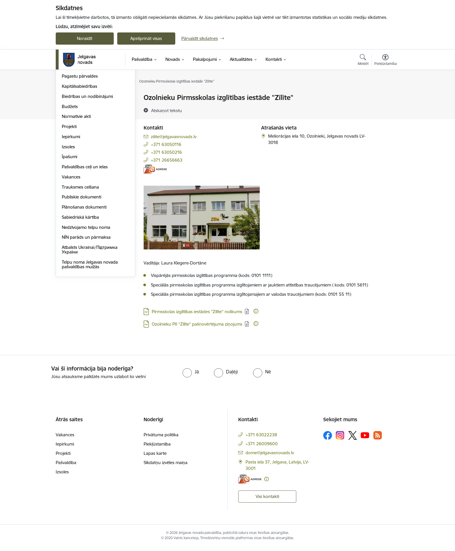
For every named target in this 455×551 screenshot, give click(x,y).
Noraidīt (84, 38)
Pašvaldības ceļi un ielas (85, 228)
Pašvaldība (66, 467)
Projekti (69, 188)
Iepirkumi (71, 198)
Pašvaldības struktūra (83, 108)
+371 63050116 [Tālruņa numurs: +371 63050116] (166, 144)
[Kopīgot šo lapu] (385, 110)
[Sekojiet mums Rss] (377, 440)
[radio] (191, 376)
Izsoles (68, 208)
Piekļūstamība (157, 448)
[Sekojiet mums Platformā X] (352, 439)
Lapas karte (155, 457)
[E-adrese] (155, 169)
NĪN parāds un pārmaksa (86, 299)
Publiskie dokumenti (81, 259)
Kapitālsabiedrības (79, 148)
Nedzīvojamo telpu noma (86, 289)
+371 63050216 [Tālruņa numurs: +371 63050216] (166, 152)
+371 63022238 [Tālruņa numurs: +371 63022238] (261, 439)
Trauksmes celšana (80, 249)
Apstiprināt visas (146, 38)
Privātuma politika (161, 439)
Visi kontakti (267, 500)
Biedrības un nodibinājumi (87, 158)
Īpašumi (69, 218)
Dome (68, 98)
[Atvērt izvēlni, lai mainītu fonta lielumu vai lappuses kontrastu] (385, 60)
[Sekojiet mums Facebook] (327, 439)
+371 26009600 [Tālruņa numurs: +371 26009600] (261, 448)
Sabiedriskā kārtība (80, 279)
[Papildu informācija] (256, 311)
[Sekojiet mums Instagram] (340, 440)
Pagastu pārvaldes (80, 138)
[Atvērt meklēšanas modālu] (363, 60)
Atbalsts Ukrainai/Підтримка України (90, 311)
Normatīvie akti (76, 178)
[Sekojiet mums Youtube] (365, 439)
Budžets (70, 168)
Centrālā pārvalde (79, 118)
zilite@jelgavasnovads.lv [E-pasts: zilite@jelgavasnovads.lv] (173, 136)
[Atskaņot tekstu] (166, 110)
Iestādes (70, 128)
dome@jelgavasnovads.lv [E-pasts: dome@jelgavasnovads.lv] (269, 457)
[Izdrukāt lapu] (385, 95)
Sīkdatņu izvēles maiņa (165, 467)
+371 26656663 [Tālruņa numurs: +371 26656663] (167, 160)
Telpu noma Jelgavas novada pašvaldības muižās (90, 326)
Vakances (71, 239)
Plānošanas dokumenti (84, 269)
